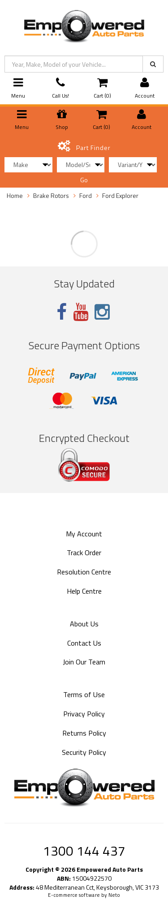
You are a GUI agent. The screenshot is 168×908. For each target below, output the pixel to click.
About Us (84, 623)
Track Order (84, 552)
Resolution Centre (84, 571)
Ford (85, 195)
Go (84, 179)
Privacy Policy (84, 713)
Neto (114, 895)
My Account (84, 533)
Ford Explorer (120, 195)
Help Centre (84, 591)
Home (15, 195)
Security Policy (84, 752)
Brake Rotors (51, 195)
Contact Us (84, 643)
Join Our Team (84, 661)
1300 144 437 (84, 850)
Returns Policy (84, 733)
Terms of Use (84, 694)
